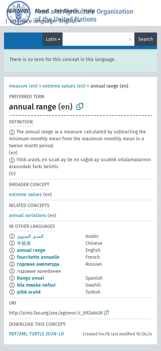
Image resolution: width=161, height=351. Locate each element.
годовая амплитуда (38, 264)
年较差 (24, 243)
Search (145, 39)
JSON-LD (55, 334)
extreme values (25, 194)
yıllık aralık (29, 292)
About (42, 11)
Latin (51, 39)
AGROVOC (18, 11)
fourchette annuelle (38, 257)
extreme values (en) (64, 86)
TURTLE (36, 334)
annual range (31, 250)
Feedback (66, 11)
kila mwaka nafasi (36, 285)
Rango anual (30, 278)
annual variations (27, 215)
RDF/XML (18, 334)
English (68, 21)
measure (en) (23, 86)
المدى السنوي (30, 236)
